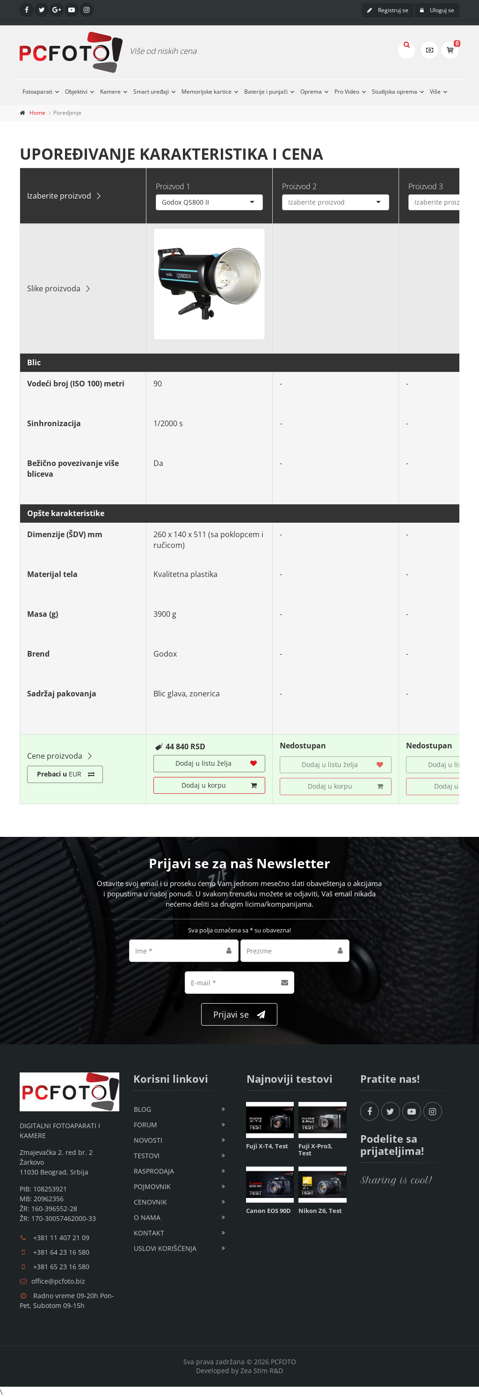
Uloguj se (437, 10)
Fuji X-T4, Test (267, 1146)
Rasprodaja (154, 1171)
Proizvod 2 (299, 186)
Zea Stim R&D (261, 1370)
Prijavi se (239, 1015)
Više (435, 92)
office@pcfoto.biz (58, 1281)
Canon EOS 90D (268, 1210)
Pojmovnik (152, 1186)
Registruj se (387, 10)
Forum (145, 1124)
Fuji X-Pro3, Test (315, 1150)
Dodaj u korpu (219, 785)
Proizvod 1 (173, 186)
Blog (142, 1109)
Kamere (110, 92)
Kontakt (149, 1232)
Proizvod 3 (425, 186)
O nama (147, 1217)
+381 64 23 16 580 (61, 1252)
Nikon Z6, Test (320, 1210)
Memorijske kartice (206, 92)
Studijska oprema (394, 92)
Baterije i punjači (266, 92)
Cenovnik (150, 1201)
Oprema (311, 92)
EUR (65, 774)
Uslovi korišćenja (165, 1248)
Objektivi (76, 92)
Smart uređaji (151, 92)
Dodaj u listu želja (216, 763)
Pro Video (346, 92)
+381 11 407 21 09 (61, 1237)
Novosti (148, 1140)
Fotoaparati (37, 92)
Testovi (147, 1155)
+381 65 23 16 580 (61, 1266)
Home (37, 113)
